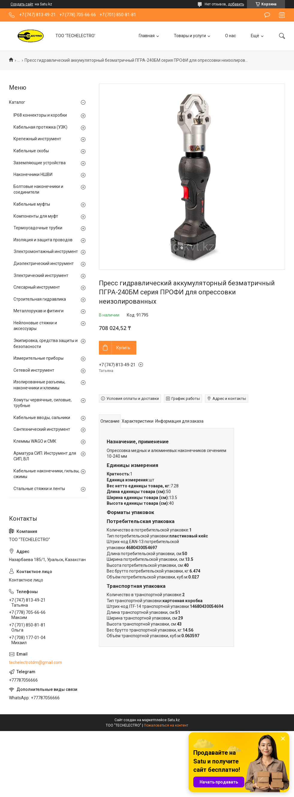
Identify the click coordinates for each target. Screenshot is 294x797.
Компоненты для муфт (35, 216)
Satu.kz (174, 720)
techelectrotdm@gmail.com (35, 662)
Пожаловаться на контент (166, 725)
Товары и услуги (190, 35)
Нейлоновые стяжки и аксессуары (35, 325)
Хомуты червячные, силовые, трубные (42, 402)
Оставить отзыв (267, 15)
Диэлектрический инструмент (43, 263)
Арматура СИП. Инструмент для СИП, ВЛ (44, 456)
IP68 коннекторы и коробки (40, 115)
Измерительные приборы (38, 358)
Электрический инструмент (40, 275)
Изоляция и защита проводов (43, 239)
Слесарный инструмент (36, 287)
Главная (147, 35)
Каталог (17, 102)
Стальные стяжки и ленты (39, 488)
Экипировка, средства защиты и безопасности (45, 343)
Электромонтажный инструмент (45, 251)
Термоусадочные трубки (37, 227)
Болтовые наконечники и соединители (38, 189)
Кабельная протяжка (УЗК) (40, 127)
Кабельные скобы (31, 150)
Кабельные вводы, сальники (41, 417)
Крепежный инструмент (37, 138)
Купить (123, 347)
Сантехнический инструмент (41, 429)
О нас (230, 35)
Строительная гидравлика (39, 299)
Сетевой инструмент (33, 370)
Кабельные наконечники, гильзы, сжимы (46, 473)
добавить (236, 4)
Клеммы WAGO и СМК (34, 441)
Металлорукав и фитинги (38, 310)
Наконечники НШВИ (32, 174)
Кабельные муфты (31, 204)
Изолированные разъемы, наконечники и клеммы (39, 384)
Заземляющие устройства (39, 162)
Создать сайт (21, 4)
